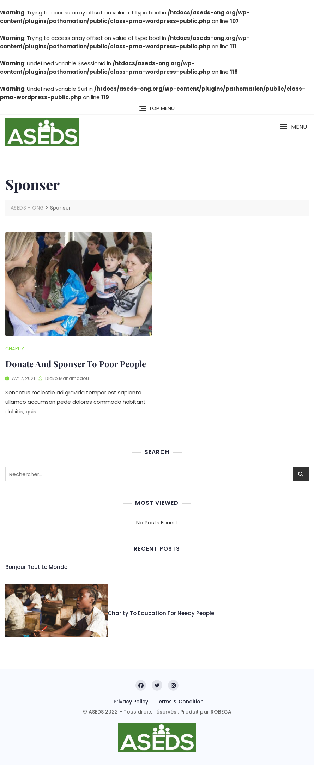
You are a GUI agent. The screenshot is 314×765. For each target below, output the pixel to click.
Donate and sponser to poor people (75, 363)
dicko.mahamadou (67, 378)
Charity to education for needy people (161, 613)
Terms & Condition (180, 701)
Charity (14, 348)
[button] (293, 126)
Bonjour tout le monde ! (38, 567)
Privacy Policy (131, 701)
